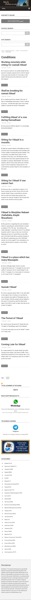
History (8, 549)
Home (2, 50)
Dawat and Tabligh (10, 466)
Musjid (8, 481)
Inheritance (9, 525)
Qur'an (8, 496)
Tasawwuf (8, 528)
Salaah (8, 472)
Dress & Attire (10, 543)
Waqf (7, 519)
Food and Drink (10, 540)
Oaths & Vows (10, 522)
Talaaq (8, 510)
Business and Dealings (12, 504)
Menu (3, 8)
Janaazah (9, 516)
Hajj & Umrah (9, 490)
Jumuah (8, 475)
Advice (8, 531)
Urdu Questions (10, 552)
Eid (6, 478)
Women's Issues (10, 513)
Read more (5, 85)
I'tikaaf (17, 50)
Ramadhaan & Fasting (10, 50)
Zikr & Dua (9, 501)
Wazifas (8, 534)
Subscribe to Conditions (2, 383)
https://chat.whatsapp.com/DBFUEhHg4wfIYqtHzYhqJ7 (15, 412)
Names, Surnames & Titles (13, 537)
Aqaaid (8, 463)
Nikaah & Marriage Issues (13, 507)
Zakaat (8, 487)
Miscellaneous (10, 546)
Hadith (8, 499)
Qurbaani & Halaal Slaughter (13, 493)
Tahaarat (9, 469)
